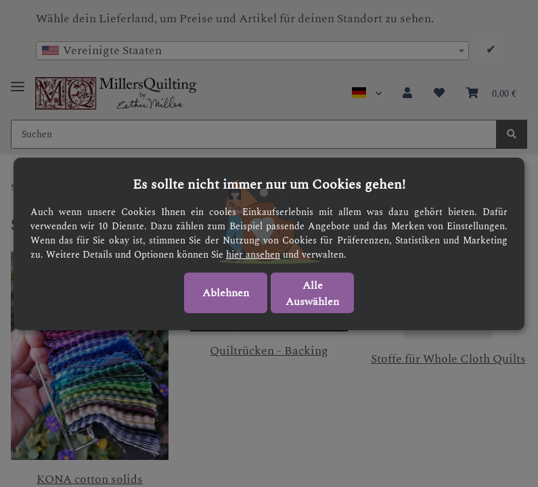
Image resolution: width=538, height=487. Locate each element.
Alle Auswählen (312, 293)
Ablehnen (225, 293)
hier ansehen (253, 255)
